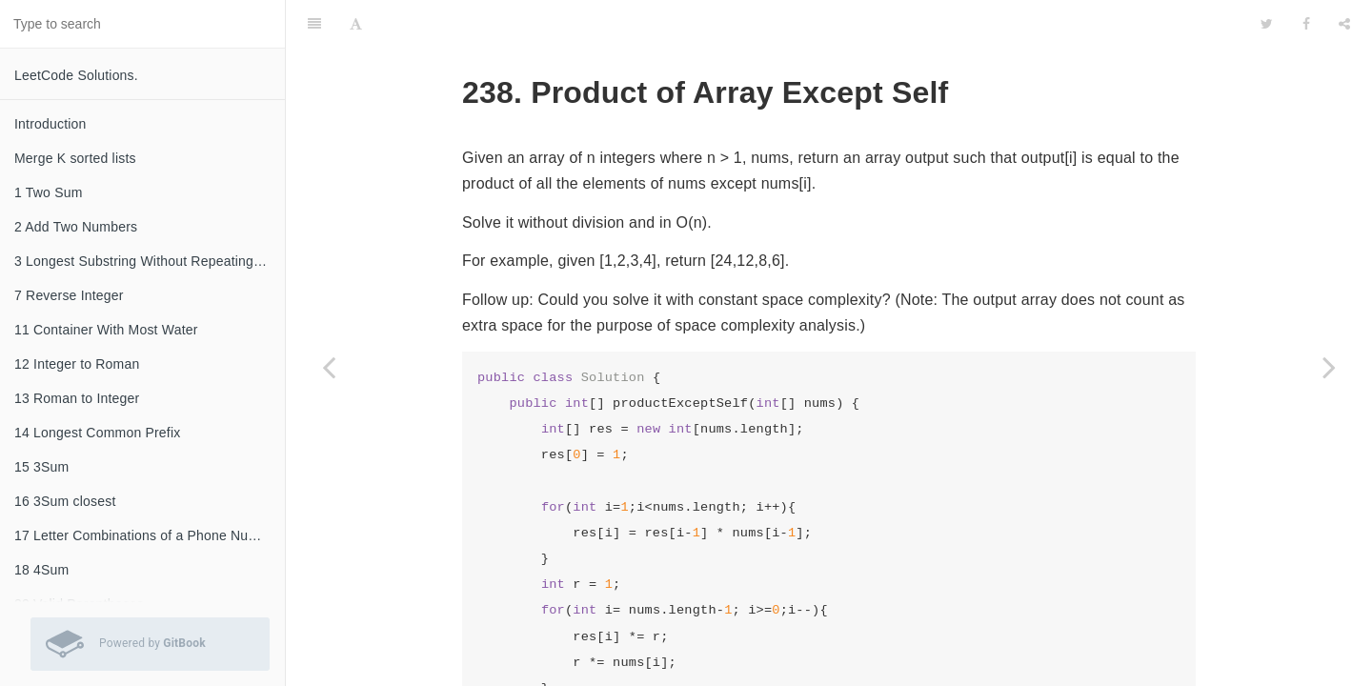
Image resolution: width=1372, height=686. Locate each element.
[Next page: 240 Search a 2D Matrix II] (1329, 367)
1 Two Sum (48, 192)
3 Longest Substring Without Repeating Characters (149, 261)
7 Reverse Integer (69, 295)
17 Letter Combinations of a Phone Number (146, 535)
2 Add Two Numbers (75, 226)
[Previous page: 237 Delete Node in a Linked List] (329, 367)
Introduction (50, 123)
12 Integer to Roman (76, 364)
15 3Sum (41, 466)
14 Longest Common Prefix (97, 432)
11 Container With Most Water (106, 329)
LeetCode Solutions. (76, 75)
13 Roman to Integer (76, 398)
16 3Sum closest (65, 501)
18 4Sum (41, 569)
